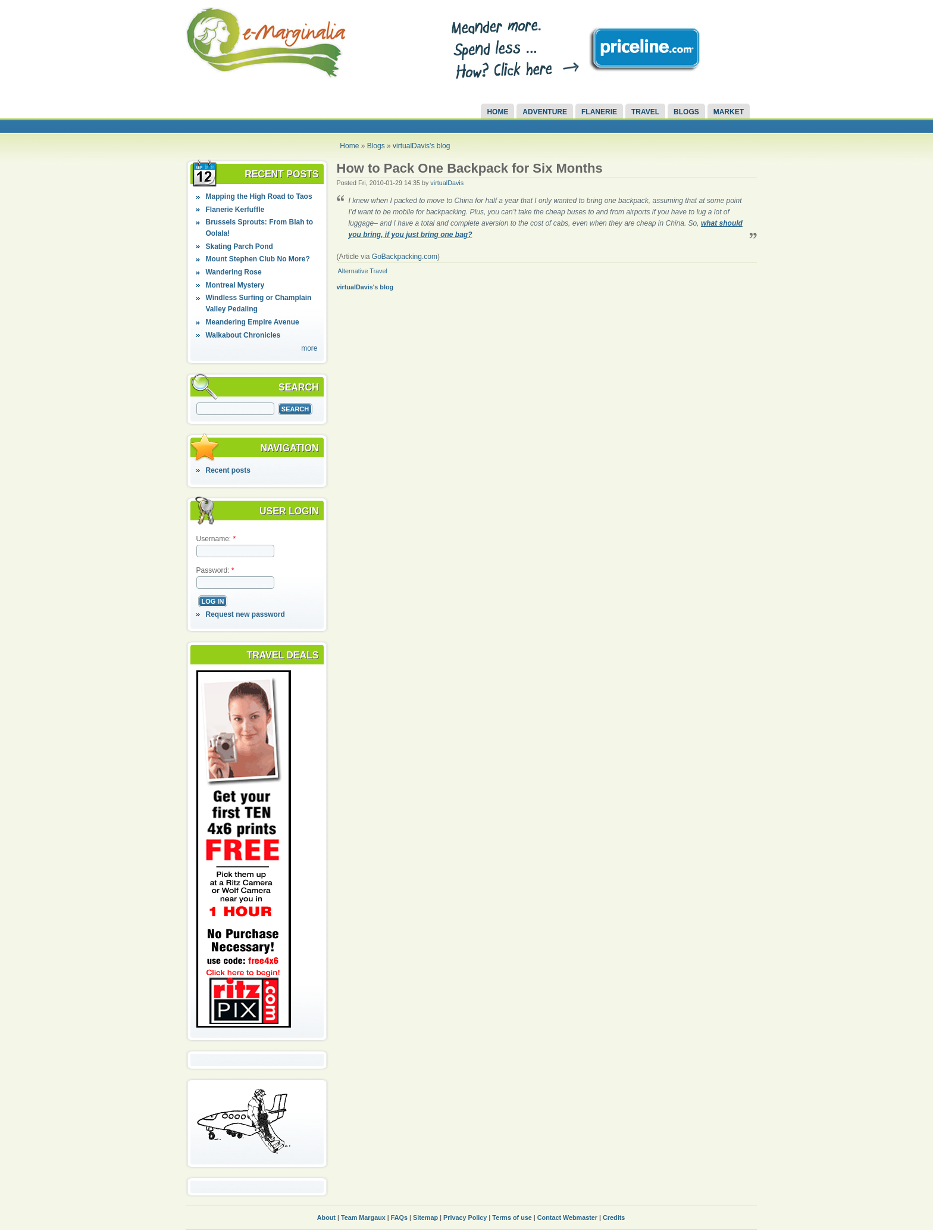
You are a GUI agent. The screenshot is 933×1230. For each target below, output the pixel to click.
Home (497, 112)
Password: (215, 570)
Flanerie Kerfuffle (234, 209)
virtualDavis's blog (421, 146)
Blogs (686, 112)
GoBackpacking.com (404, 256)
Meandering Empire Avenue (252, 322)
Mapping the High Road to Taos (258, 196)
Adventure (544, 112)
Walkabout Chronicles (242, 335)
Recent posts (227, 470)
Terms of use (511, 1217)
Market (728, 112)
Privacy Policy (465, 1217)
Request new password (244, 614)
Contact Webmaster (567, 1217)
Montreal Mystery (234, 285)
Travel (645, 112)
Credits (614, 1217)
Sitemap (425, 1217)
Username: (216, 539)
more (309, 348)
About (326, 1217)
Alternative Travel (362, 270)
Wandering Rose (233, 272)
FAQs (399, 1217)
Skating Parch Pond (239, 246)
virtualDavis (447, 182)
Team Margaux (363, 1217)
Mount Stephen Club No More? (257, 259)
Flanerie (599, 112)
